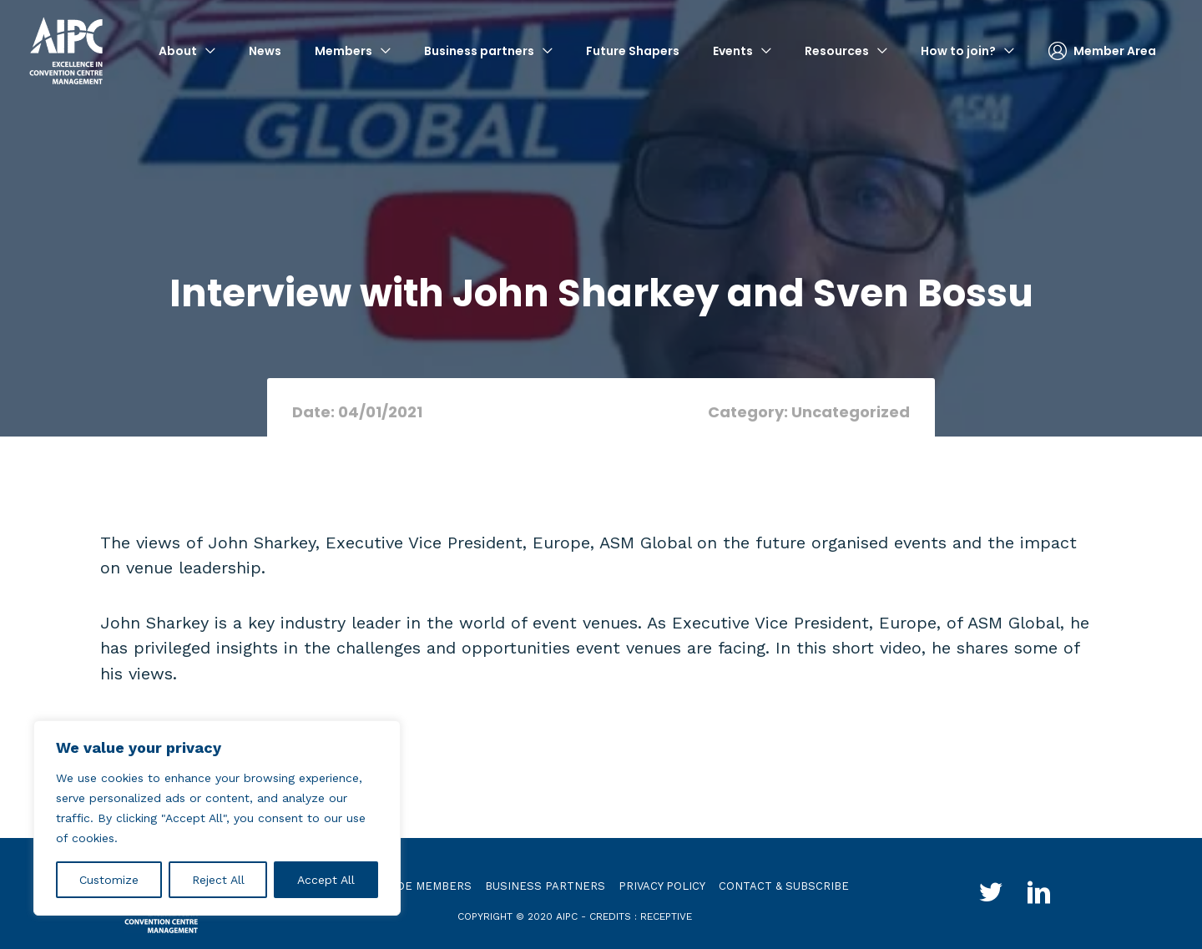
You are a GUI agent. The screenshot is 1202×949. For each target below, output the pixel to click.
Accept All (326, 879)
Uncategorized (850, 411)
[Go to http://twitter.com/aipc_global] (990, 894)
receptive (666, 915)
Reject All (218, 879)
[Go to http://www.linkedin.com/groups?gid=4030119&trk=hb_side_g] (1040, 894)
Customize (109, 879)
